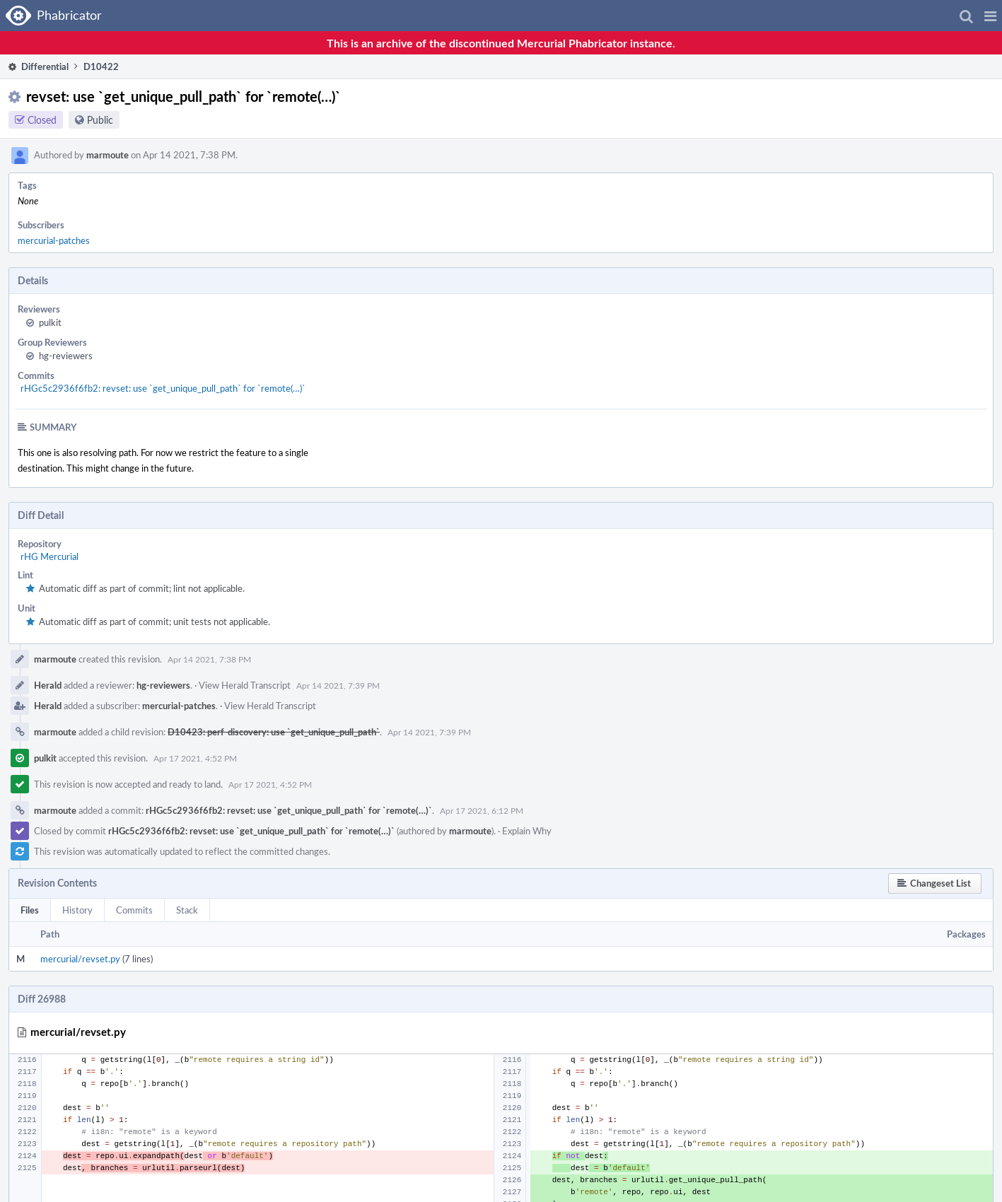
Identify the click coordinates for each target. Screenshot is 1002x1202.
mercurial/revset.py (80, 958)
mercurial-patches (54, 240)
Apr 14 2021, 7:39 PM (338, 685)
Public (100, 120)
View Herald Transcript (245, 685)
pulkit (50, 322)
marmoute (107, 154)
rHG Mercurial (49, 556)
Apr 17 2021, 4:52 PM (195, 758)
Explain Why (527, 830)
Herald (48, 685)
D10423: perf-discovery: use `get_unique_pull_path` (274, 731)
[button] (990, 15)
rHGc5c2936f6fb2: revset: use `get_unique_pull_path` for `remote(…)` (163, 388)
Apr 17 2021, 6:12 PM (481, 810)
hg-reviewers (66, 355)
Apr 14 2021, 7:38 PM (209, 659)
